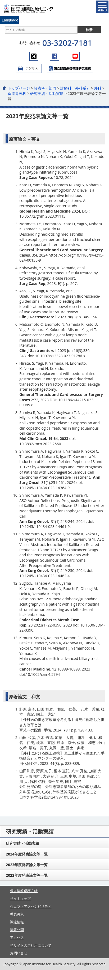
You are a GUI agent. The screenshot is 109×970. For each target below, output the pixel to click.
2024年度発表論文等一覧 (27, 854)
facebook (54, 56)
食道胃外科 (17, 93)
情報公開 (17, 929)
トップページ (19, 88)
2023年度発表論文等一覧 (27, 864)
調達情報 (17, 922)
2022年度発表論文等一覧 (27, 875)
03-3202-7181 (66, 43)
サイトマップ (20, 898)
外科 (97, 88)
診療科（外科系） (75, 88)
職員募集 (17, 914)
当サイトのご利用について (30, 945)
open (102, 7)
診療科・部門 (45, 88)
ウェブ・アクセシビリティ (30, 906)
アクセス (29, 68)
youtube (75, 56)
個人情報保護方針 (24, 890)
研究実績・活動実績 (46, 93)
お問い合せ (18, 953)
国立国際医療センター (34, 9)
